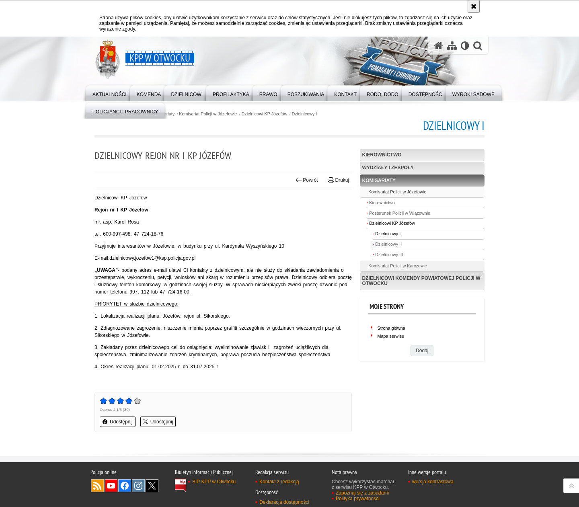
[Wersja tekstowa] (465, 46)
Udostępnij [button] (118, 422)
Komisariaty (379, 180)
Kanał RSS (97, 485)
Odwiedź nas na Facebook (124, 485)
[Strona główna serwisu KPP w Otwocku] (438, 46)
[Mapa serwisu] (452, 46)
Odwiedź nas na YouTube (111, 485)
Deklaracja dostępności (284, 502)
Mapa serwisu (391, 336)
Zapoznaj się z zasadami (362, 493)
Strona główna (391, 328)
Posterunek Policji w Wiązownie (399, 213)
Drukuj (338, 180)
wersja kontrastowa (433, 481)
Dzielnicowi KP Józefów (264, 114)
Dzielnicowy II (388, 244)
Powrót (307, 180)
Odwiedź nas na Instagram (138, 485)
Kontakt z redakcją (279, 481)
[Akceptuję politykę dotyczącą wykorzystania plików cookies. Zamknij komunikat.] (474, 6)
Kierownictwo (382, 155)
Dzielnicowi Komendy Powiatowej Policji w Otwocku (421, 280)
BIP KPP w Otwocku (214, 481)
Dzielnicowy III (389, 254)
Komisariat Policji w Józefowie (208, 114)
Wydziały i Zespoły (388, 167)
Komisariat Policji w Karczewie (397, 265)
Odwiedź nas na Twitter (152, 485)
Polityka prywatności (358, 498)
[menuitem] (109, 92)
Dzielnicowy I (304, 114)
